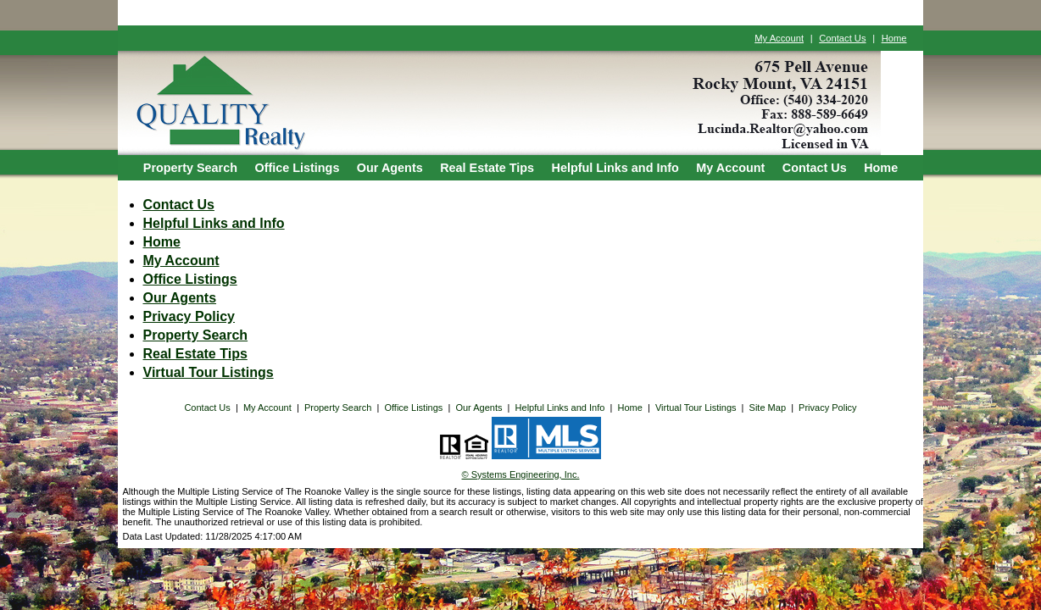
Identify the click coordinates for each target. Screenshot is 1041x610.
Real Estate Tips (487, 168)
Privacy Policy (189, 316)
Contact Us (842, 38)
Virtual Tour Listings (208, 372)
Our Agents (390, 168)
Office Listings (296, 168)
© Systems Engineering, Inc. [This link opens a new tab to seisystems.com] (521, 474)
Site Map (767, 407)
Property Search (190, 168)
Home (894, 38)
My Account (779, 38)
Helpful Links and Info (615, 168)
